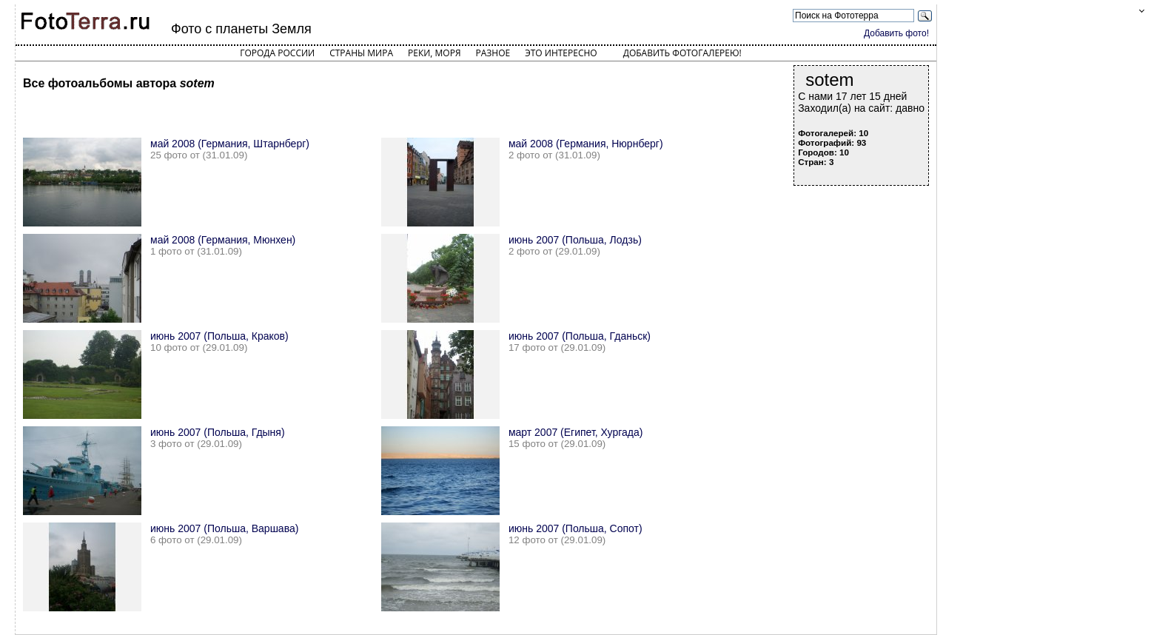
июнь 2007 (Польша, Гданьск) (580, 336)
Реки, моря (434, 53)
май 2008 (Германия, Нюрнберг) (586, 143)
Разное (493, 53)
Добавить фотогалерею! (682, 53)
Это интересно (561, 53)
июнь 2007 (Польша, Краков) (219, 336)
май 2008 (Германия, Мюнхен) (222, 240)
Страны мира (361, 53)
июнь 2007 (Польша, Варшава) (224, 528)
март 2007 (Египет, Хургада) (576, 432)
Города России (277, 53)
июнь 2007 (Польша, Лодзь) (575, 240)
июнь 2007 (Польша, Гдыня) (217, 432)
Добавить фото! (896, 33)
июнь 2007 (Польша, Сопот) (575, 528)
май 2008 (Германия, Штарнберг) (229, 143)
